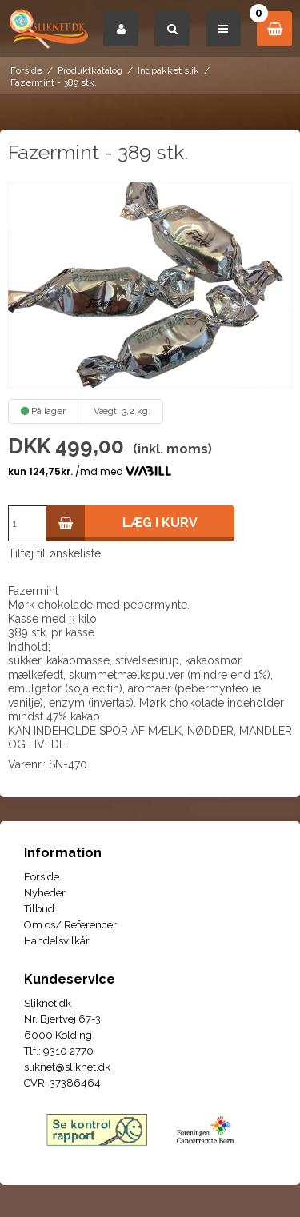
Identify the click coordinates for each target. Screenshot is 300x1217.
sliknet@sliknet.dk (67, 1067)
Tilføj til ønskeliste (54, 553)
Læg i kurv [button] (122, 523)
